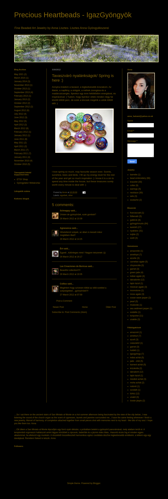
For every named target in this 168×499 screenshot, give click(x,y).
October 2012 (20, 103)
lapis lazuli (135, 283)
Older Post (111, 307)
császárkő (135, 343)
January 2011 (20, 157)
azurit (132, 339)
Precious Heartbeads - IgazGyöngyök (73, 15)
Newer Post (58, 307)
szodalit (133, 390)
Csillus (63, 284)
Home (85, 307)
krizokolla (134, 368)
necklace (134, 192)
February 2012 (21, 132)
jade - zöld (135, 361)
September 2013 (22, 92)
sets (132, 196)
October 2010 (20, 164)
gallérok (133, 220)
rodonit (133, 386)
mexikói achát (136, 379)
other (70, 195)
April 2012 (19, 124)
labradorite (135, 279)
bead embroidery (138, 178)
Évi (61, 248)
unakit (133, 397)
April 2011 (19, 146)
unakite (133, 319)
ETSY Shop (22, 179)
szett (132, 238)
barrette (133, 174)
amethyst (134, 254)
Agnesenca (65, 228)
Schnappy (65, 210)
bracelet (134, 182)
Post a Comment (64, 301)
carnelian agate (137, 261)
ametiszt (134, 336)
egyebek (63, 195)
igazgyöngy (135, 354)
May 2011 (18, 142)
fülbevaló (134, 216)
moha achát (135, 382)
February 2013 (21, 96)
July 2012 (18, 114)
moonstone (135, 290)
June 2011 (19, 139)
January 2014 (20, 81)
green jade (135, 272)
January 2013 (20, 99)
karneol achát (136, 364)
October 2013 (20, 88)
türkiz (132, 393)
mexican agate (137, 287)
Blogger (96, 483)
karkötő (133, 227)
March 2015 (19, 78)
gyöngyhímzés (137, 223)
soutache (134, 200)
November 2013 (21, 85)
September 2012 (22, 106)
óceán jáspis (136, 400)
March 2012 (19, 128)
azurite (133, 258)
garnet (133, 269)
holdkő (133, 350)
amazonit (134, 332)
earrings (134, 189)
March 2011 (19, 150)
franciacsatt (135, 213)
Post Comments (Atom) (76, 312)
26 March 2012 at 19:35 (71, 274)
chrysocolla (135, 265)
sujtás (132, 234)
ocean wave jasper (139, 297)
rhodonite (134, 305)
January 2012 (20, 135)
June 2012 (19, 117)
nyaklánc (134, 231)
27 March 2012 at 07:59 (71, 294)
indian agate (136, 276)
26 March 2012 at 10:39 (71, 218)
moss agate (135, 294)
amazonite (135, 251)
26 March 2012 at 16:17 (71, 257)
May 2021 (18, 74)
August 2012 (20, 110)
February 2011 (21, 153)
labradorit (134, 372)
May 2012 (18, 121)
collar (132, 185)
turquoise (134, 315)
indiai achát (135, 357)
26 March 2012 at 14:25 (71, 239)
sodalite (133, 312)
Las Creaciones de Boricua (73, 266)
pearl (132, 301)
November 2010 (21, 160)
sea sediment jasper (139, 308)
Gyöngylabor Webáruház (28, 183)
